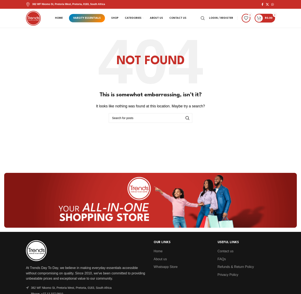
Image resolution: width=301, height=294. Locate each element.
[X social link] (267, 4)
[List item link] (86, 290)
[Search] (203, 19)
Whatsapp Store (166, 269)
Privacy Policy (228, 277)
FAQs (222, 262)
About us (160, 262)
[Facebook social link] (262, 4)
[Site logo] (34, 19)
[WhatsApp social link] (272, 4)
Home (158, 254)
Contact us (225, 254)
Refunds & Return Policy (236, 269)
